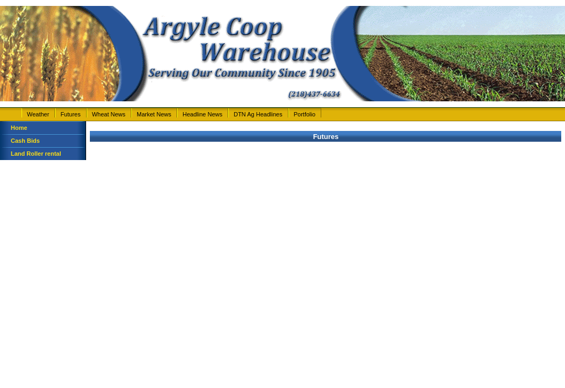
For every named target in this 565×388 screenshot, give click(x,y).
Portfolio (304, 114)
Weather (38, 114)
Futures (70, 114)
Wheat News (108, 114)
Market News (154, 114)
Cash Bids (25, 140)
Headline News (202, 114)
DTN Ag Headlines (258, 114)
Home (19, 127)
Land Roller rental (36, 153)
